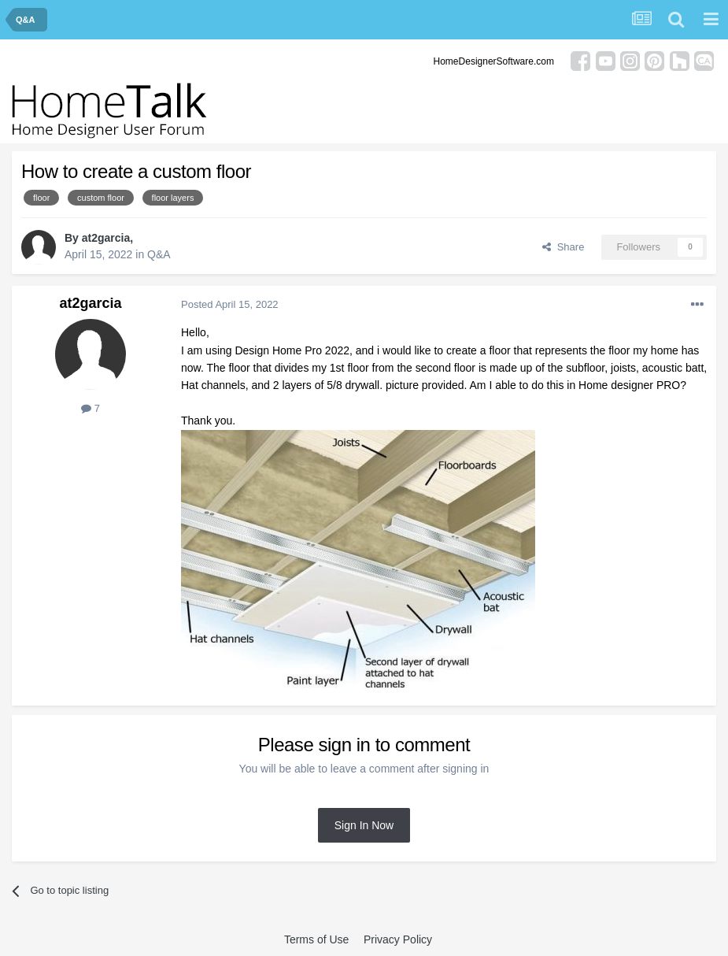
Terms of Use (316, 939)
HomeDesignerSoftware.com (494, 61)
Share (563, 247)
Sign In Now (364, 825)
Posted (230, 304)
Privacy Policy (398, 939)
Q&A (159, 254)
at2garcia (106, 238)
